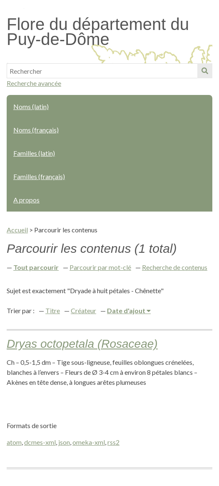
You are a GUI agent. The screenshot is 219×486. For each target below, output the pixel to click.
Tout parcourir (36, 267)
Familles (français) (39, 176)
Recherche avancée (34, 83)
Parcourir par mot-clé (100, 267)
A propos (26, 200)
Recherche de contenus (174, 267)
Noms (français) (36, 130)
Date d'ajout (127, 310)
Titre (52, 310)
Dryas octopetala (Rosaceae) (82, 343)
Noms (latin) (31, 106)
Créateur (83, 310)
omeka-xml (88, 442)
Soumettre (204, 70)
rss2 (113, 442)
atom (14, 442)
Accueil (17, 230)
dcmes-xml (40, 442)
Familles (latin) (34, 153)
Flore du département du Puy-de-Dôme (98, 31)
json (64, 442)
